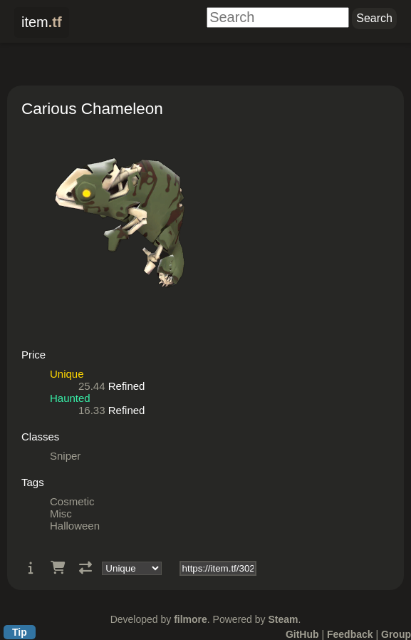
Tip (19, 632)
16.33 (91, 410)
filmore (190, 619)
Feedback (350, 634)
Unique (67, 374)
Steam (283, 619)
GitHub (302, 634)
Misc (61, 513)
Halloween (75, 526)
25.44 (91, 386)
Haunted (70, 398)
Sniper (65, 456)
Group (396, 634)
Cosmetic (72, 501)
